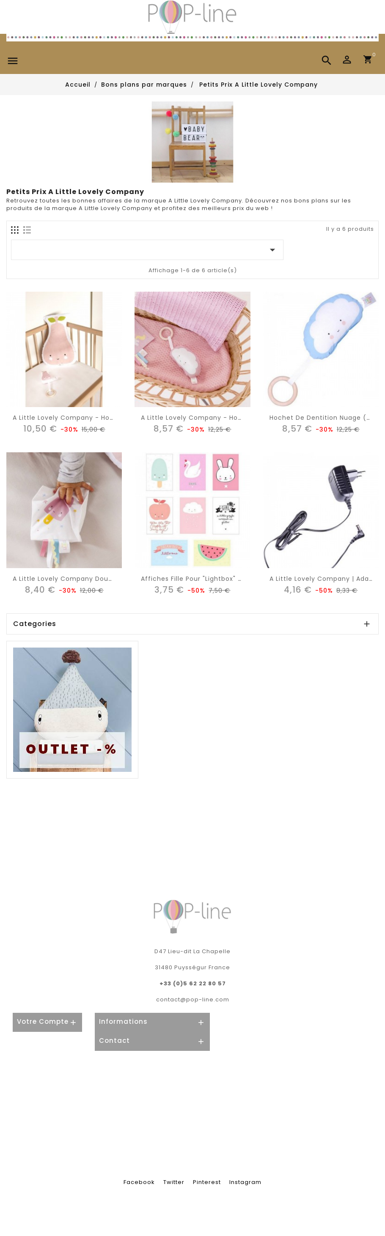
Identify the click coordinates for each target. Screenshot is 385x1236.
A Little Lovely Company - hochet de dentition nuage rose (239, 417)
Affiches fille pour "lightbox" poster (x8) (208, 578)
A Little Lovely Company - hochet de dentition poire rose (109, 417)
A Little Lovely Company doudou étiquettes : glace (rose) (110, 578)
